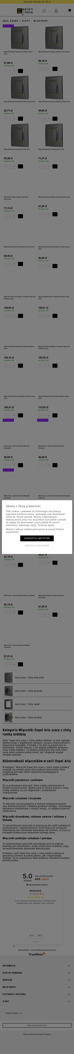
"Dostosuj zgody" (46, 525)
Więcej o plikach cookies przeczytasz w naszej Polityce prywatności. (35, 530)
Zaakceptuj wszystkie (37, 538)
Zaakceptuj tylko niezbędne (37, 545)
